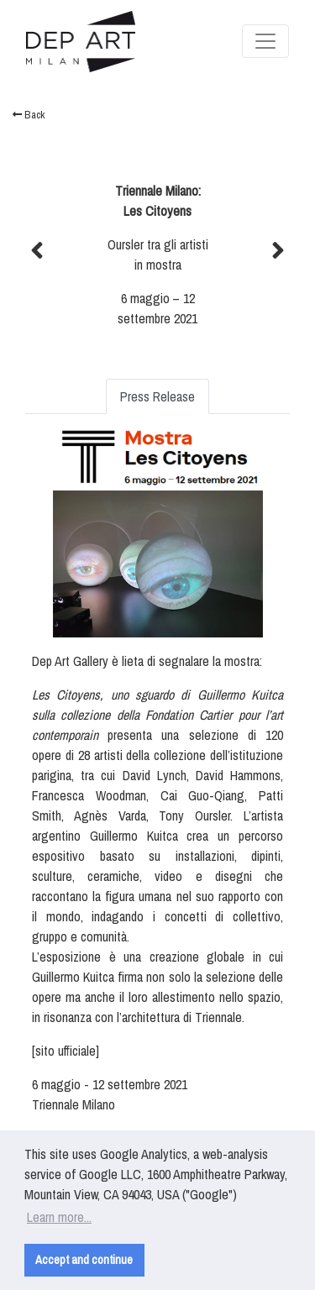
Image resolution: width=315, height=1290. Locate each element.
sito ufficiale (65, 1050)
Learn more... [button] (59, 1217)
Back (29, 115)
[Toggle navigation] (265, 41)
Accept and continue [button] (84, 1259)
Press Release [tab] (157, 396)
